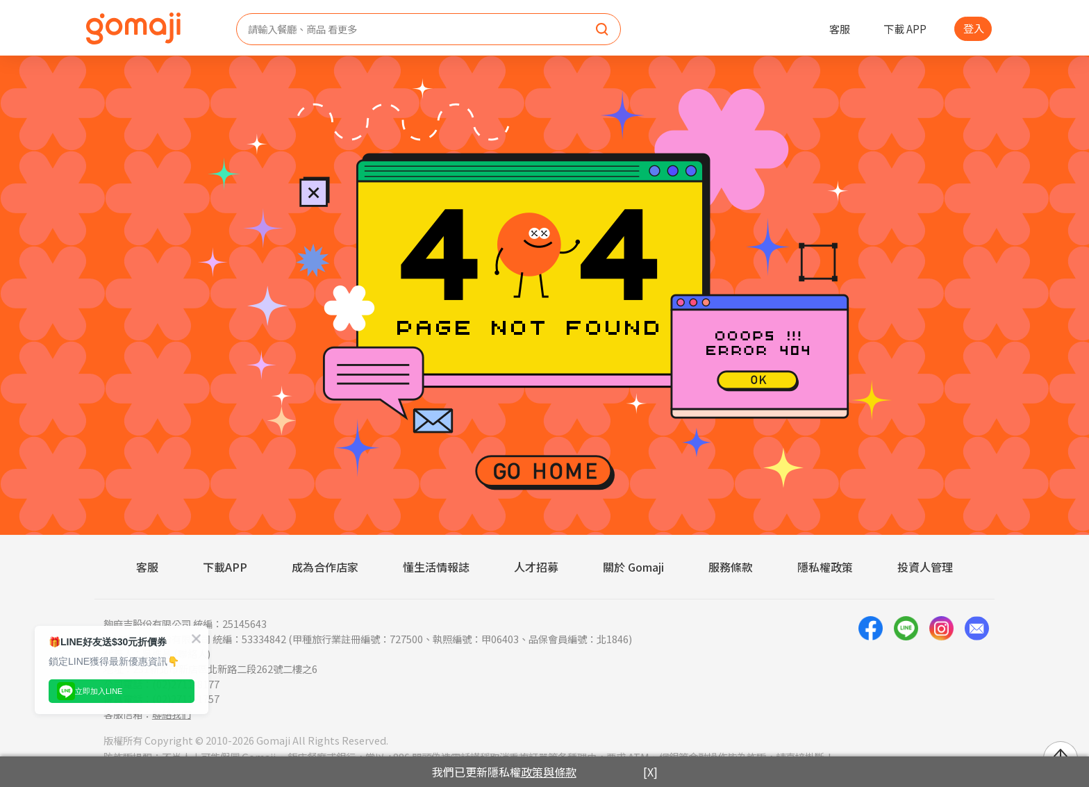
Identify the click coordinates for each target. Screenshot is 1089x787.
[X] (650, 771)
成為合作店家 (325, 566)
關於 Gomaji (633, 566)
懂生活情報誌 (436, 566)
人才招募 (536, 566)
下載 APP (904, 28)
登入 (973, 27)
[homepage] (133, 28)
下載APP (225, 566)
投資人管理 (925, 566)
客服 (839, 28)
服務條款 (730, 566)
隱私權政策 (825, 566)
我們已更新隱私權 (504, 771)
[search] (602, 30)
